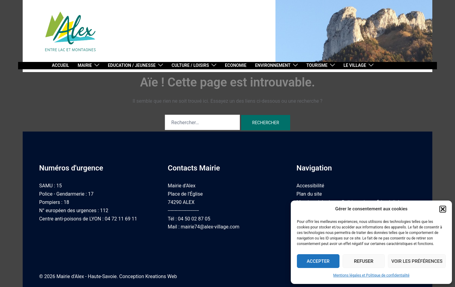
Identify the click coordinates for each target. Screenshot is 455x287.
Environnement (272, 65)
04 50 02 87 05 (194, 219)
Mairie (85, 65)
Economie (235, 65)
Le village (354, 65)
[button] (443, 209)
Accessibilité (310, 186)
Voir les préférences (416, 261)
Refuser (363, 261)
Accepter (318, 261)
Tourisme (317, 65)
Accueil (60, 65)
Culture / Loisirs (190, 65)
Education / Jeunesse (132, 65)
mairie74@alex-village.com (210, 227)
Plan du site (309, 194)
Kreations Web (161, 276)
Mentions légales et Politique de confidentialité (371, 275)
